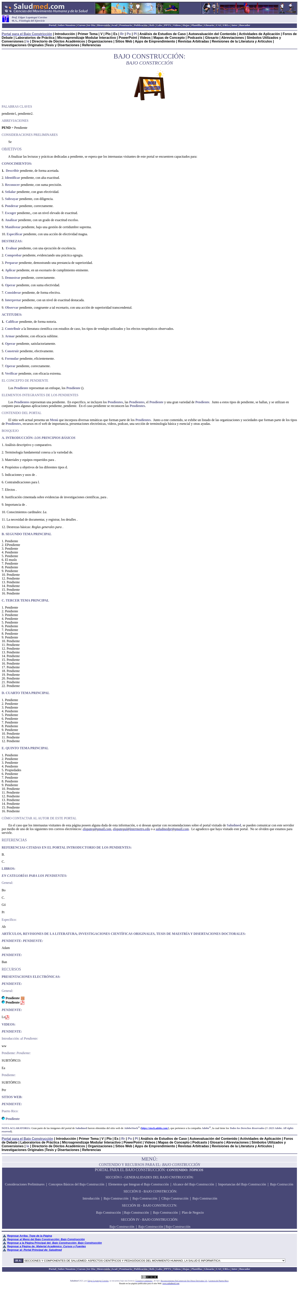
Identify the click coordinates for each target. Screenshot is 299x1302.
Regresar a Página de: (46, 1246)
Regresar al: (34, 1249)
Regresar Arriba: (29, 1235)
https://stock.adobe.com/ (154, 1128)
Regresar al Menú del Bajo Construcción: (46, 1239)
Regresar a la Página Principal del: (54, 1242)
